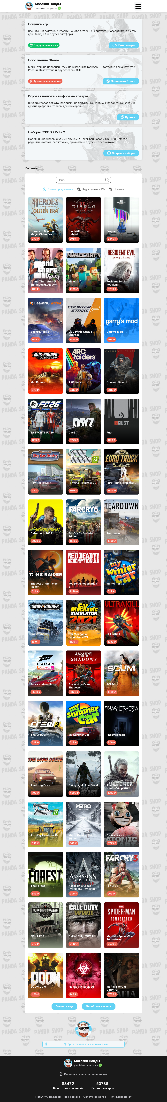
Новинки (116, 189)
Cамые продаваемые (58, 189)
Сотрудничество (94, 1096)
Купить (128, 117)
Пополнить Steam (120, 81)
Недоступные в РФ (91, 189)
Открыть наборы (121, 153)
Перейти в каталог (99, 1006)
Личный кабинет (120, 1096)
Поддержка (72, 1096)
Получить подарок (48, 1096)
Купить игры (124, 45)
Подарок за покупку (44, 45)
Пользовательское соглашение (83, 1074)
